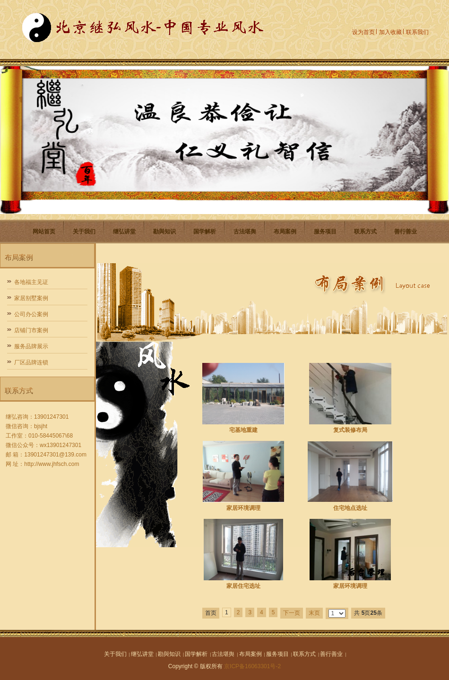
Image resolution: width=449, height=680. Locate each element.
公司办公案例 (31, 314)
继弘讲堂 (124, 231)
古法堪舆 (244, 231)
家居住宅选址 (243, 586)
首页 (210, 613)
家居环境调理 (243, 508)
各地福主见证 (31, 282)
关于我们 (84, 231)
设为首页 (363, 32)
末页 (314, 613)
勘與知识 (164, 231)
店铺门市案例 (31, 330)
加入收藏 (390, 32)
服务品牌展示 (31, 346)
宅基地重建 (243, 430)
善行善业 (405, 231)
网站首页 (44, 231)
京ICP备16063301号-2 (252, 666)
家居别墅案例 (31, 298)
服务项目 (325, 231)
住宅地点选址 (350, 508)
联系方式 (365, 231)
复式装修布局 (350, 430)
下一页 (291, 613)
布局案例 (285, 231)
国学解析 (204, 231)
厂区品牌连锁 (31, 362)
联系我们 (417, 32)
